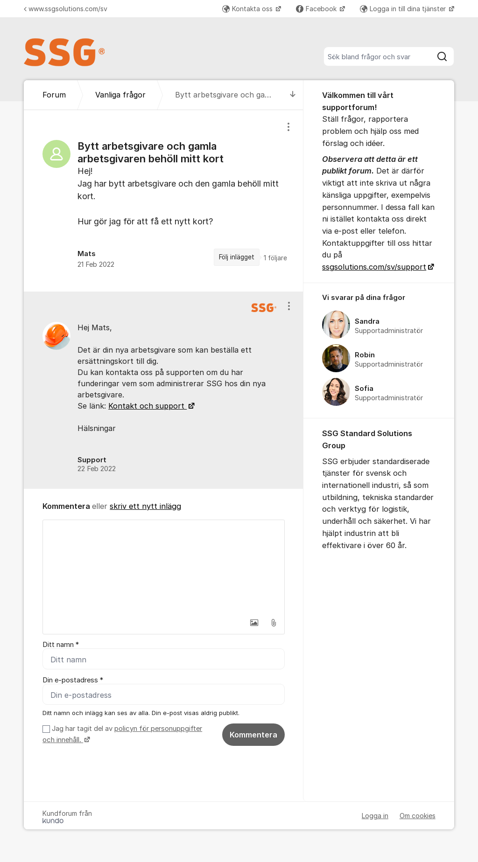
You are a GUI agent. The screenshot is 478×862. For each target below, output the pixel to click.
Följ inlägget (236, 257)
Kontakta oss (248, 9)
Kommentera (253, 734)
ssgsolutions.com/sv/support (374, 266)
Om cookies (418, 816)
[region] (163, 200)
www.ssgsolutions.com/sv (65, 9)
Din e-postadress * (72, 680)
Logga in (375, 816)
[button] (254, 622)
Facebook (317, 9)
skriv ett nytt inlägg (145, 506)
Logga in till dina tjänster (404, 9)
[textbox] (163, 566)
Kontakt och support (147, 405)
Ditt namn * (60, 644)
